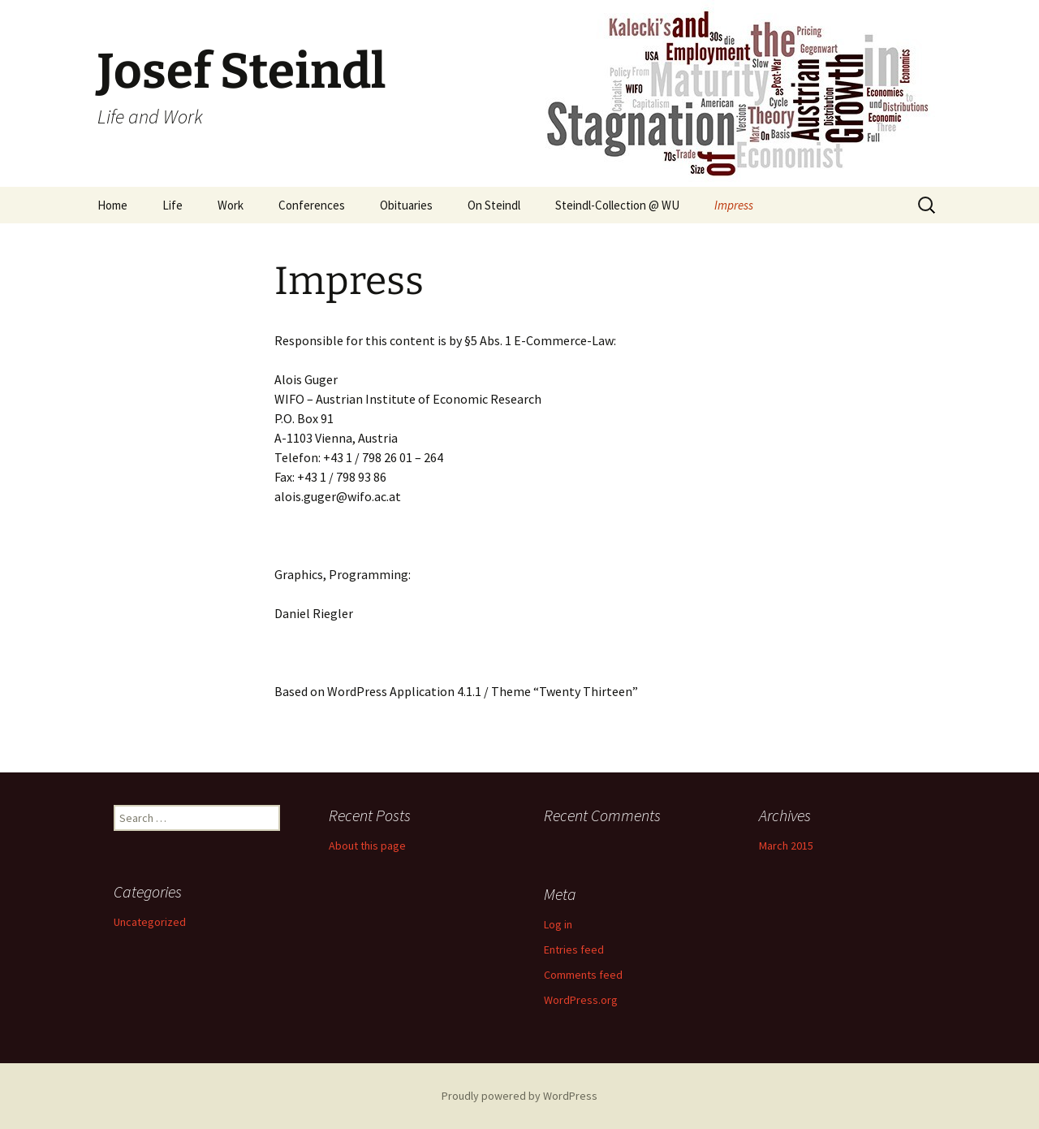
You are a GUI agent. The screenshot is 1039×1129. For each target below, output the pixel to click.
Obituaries (406, 205)
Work (231, 205)
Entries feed (574, 949)
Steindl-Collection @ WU (617, 205)
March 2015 (786, 845)
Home (112, 205)
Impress (733, 205)
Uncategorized (150, 922)
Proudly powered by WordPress (519, 1095)
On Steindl (494, 205)
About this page (367, 845)
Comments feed (583, 974)
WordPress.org (581, 1000)
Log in (558, 924)
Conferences (311, 205)
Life (172, 205)
